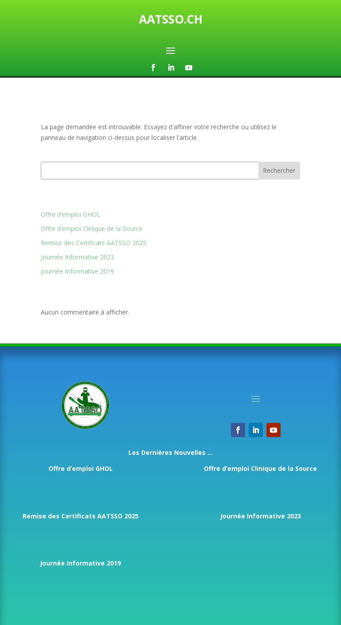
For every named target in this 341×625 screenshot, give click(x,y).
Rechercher (279, 170)
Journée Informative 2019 (77, 271)
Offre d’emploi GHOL (70, 214)
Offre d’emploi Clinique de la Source (92, 228)
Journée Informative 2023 (77, 257)
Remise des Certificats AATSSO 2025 (94, 243)
